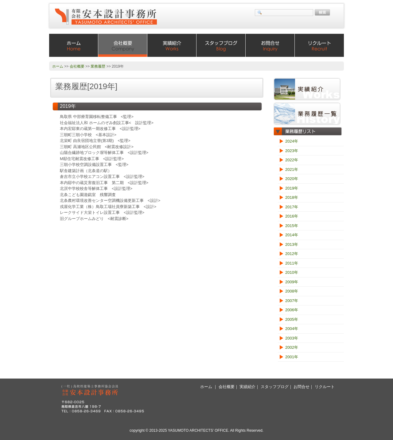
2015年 (291, 225)
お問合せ (270, 45)
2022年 (291, 160)
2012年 (291, 253)
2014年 (291, 235)
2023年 (291, 150)
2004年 (291, 328)
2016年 (291, 216)
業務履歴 (98, 66)
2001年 (291, 357)
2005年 (291, 319)
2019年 (291, 188)
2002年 (291, 347)
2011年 (291, 263)
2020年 (291, 178)
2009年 (291, 282)
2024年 (291, 141)
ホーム (73, 45)
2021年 (291, 169)
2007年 (291, 300)
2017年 (291, 207)
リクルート (319, 45)
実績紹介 (171, 45)
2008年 (291, 291)
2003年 (291, 338)
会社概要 (122, 45)
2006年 (291, 310)
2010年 (291, 272)
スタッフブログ (221, 45)
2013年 (291, 244)
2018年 (291, 197)
